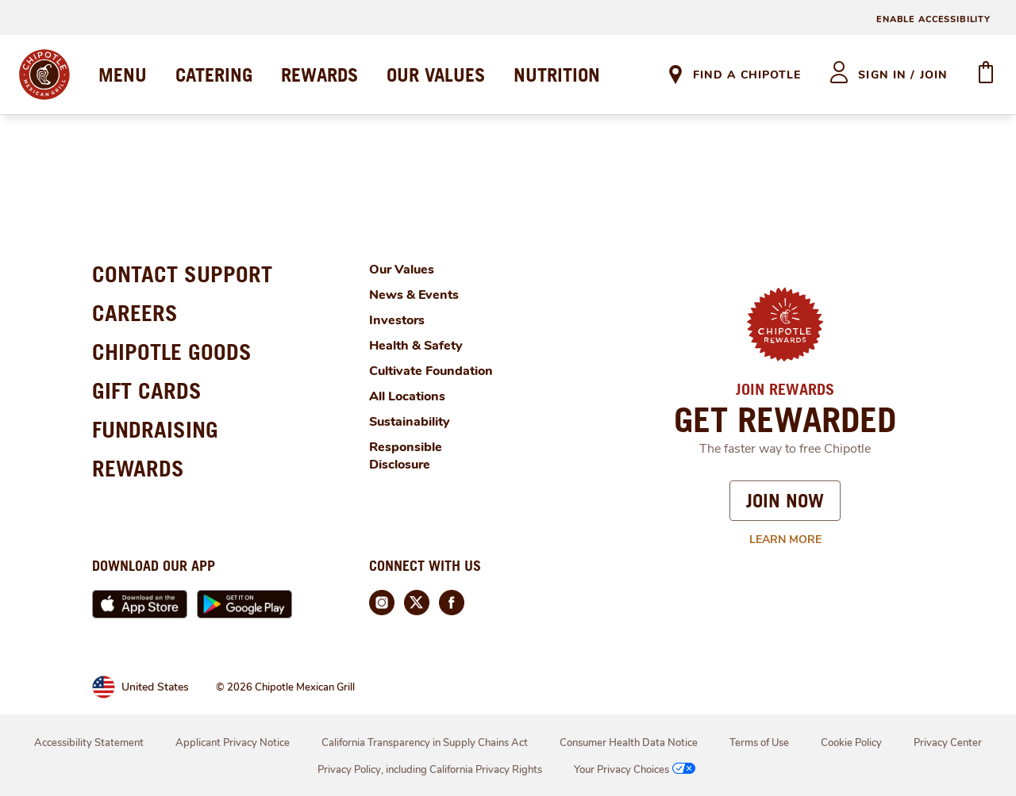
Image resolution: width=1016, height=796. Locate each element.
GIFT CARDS (147, 390)
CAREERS (135, 313)
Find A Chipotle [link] (747, 74)
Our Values (401, 269)
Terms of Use (759, 743)
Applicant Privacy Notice (232, 743)
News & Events (414, 295)
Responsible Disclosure (405, 455)
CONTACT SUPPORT (182, 274)
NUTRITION (557, 74)
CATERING (213, 74)
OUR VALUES (436, 74)
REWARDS (319, 74)
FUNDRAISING (155, 429)
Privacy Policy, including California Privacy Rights (430, 770)
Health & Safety (416, 345)
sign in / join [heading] (903, 74)
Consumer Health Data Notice (629, 743)
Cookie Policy (851, 743)
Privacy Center (948, 743)
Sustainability (409, 422)
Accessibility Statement (89, 743)
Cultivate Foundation (431, 371)
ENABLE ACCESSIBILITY (933, 19)
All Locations (407, 396)
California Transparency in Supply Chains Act (424, 743)
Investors (397, 320)
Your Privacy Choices (636, 770)
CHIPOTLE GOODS (172, 352)
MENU (122, 74)
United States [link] (155, 687)
